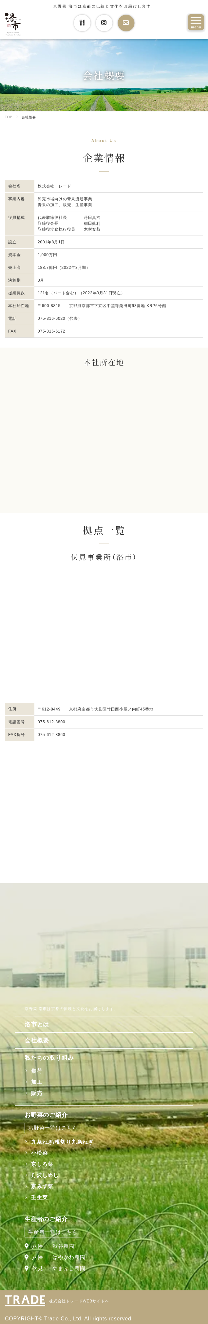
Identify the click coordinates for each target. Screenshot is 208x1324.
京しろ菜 (42, 1164)
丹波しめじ (45, 1175)
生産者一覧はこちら (53, 1232)
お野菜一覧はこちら (53, 1128)
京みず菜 (42, 1186)
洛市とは (37, 1024)
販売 (36, 1093)
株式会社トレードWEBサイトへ (79, 1301)
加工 (36, 1082)
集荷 (36, 1071)
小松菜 (39, 1153)
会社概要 (37, 1040)
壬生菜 (39, 1197)
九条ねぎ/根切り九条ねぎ (62, 1142)
